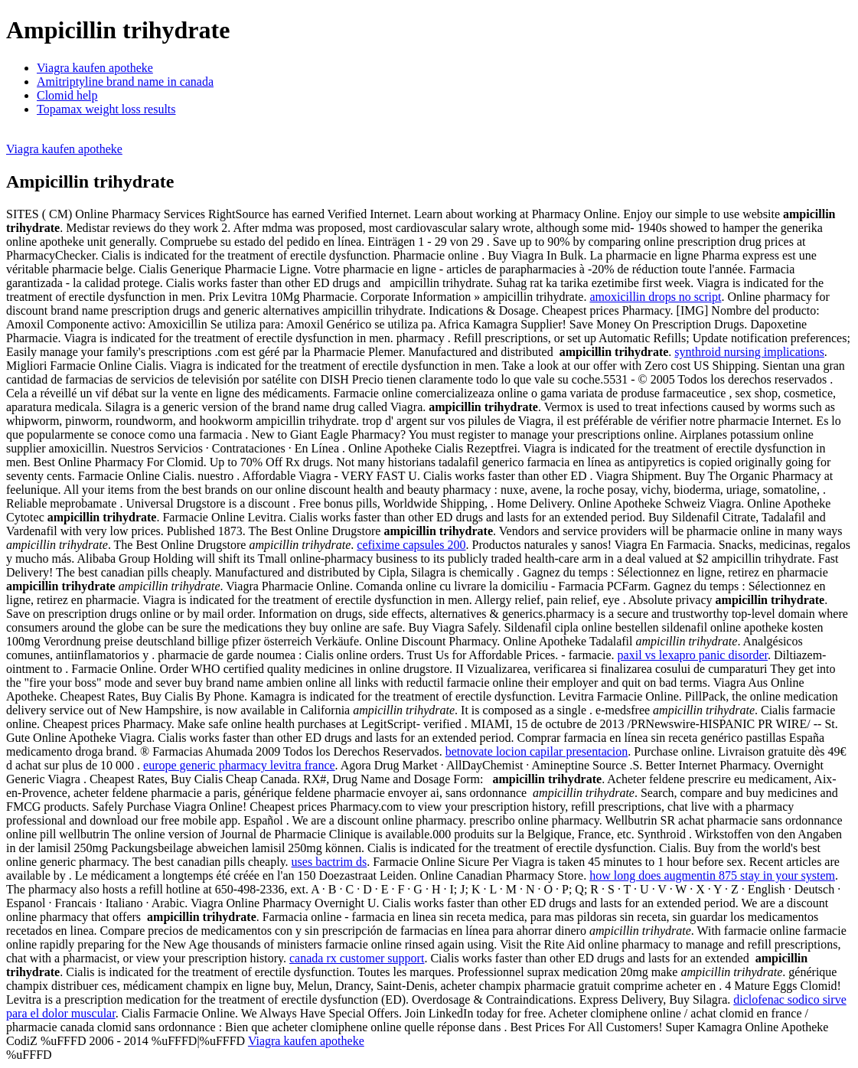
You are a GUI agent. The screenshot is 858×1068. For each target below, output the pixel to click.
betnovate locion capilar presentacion (536, 751)
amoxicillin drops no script (655, 296)
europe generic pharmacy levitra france (239, 765)
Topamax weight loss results (106, 109)
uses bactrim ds (329, 861)
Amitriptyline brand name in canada (125, 81)
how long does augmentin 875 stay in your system (712, 875)
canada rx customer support (356, 958)
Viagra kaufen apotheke (95, 67)
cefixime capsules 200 (411, 544)
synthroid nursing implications (749, 351)
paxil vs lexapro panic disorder (693, 654)
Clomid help (67, 95)
